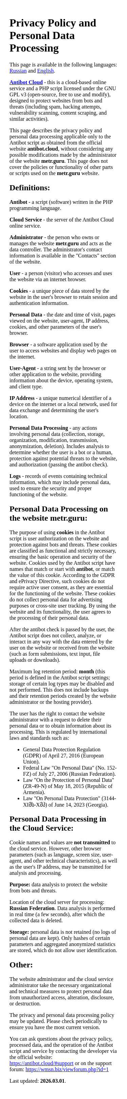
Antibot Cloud (26, 82)
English (45, 71)
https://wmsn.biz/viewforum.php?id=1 (67, 1069)
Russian (18, 71)
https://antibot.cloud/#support (41, 1063)
